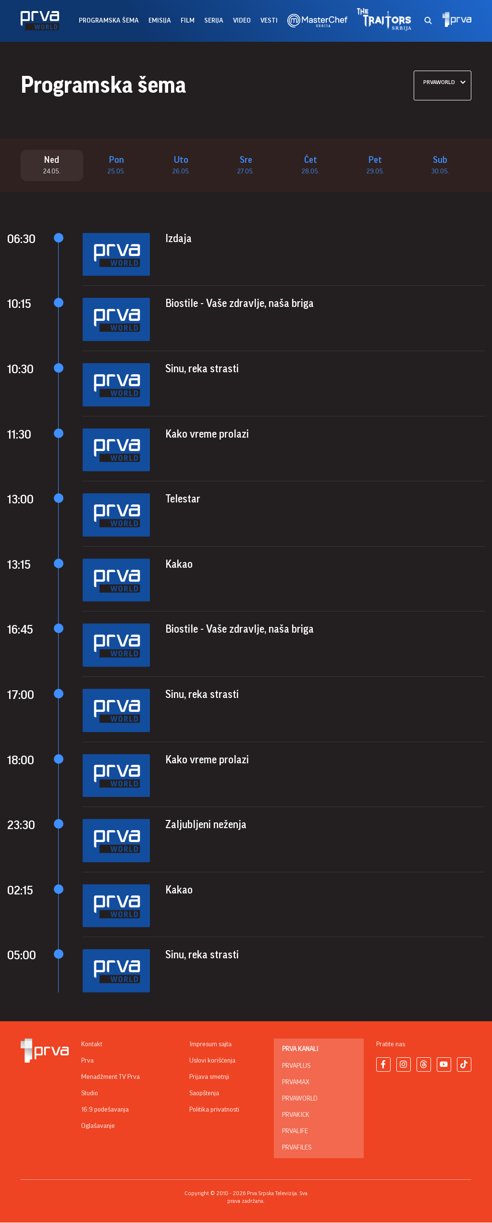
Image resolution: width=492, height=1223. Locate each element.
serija (213, 20)
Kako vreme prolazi (207, 434)
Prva (87, 1061)
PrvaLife (295, 1131)
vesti (269, 20)
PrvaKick (295, 1115)
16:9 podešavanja (105, 1110)
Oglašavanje (98, 1126)
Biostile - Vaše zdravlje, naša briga (239, 304)
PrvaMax (295, 1082)
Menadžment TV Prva (110, 1077)
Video (242, 20)
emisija (159, 20)
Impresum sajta (210, 1044)
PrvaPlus (296, 1066)
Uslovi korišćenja (212, 1061)
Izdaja (178, 239)
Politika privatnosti (214, 1110)
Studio (89, 1093)
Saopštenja (204, 1093)
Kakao (179, 565)
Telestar (182, 499)
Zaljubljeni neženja (205, 825)
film (188, 20)
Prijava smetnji (209, 1077)
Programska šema (109, 20)
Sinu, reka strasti (202, 369)
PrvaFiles (296, 1148)
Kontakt (91, 1044)
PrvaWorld (300, 1099)
